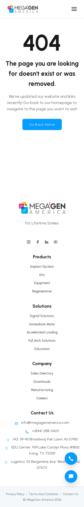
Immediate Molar (42, 324)
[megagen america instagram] (28, 241)
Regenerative (42, 291)
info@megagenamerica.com (42, 422)
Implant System (42, 267)
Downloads (42, 382)
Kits (42, 275)
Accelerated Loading (42, 332)
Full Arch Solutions (42, 341)
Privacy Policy (15, 494)
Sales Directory (42, 373)
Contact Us (70, 494)
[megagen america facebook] (37, 241)
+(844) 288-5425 (42, 431)
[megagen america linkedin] (46, 241)
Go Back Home (42, 124)
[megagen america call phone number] (71, 458)
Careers (42, 398)
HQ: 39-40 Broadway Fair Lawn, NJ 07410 (42, 439)
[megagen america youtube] (55, 241)
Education (42, 349)
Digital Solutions (42, 316)
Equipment (42, 283)
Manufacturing (42, 390)
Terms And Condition (43, 494)
